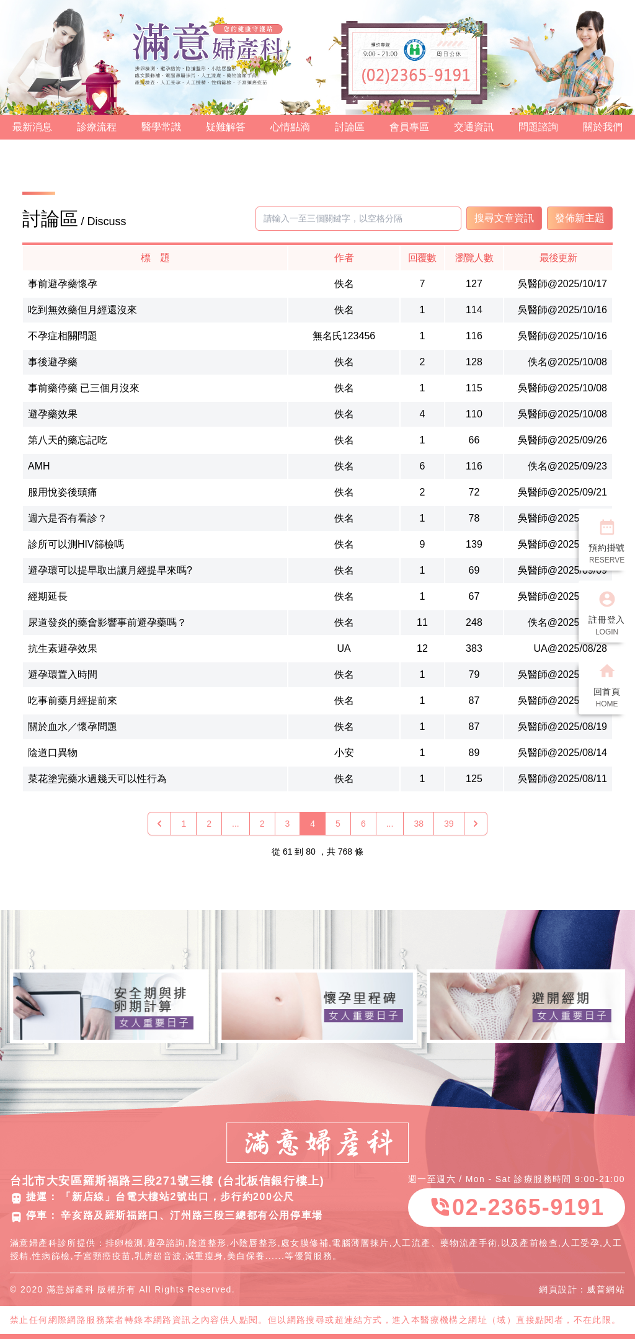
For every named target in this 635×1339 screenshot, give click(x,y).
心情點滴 (290, 127)
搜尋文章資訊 (504, 218)
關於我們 (603, 127)
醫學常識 (161, 127)
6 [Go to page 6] (363, 824)
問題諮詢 (538, 127)
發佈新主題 (580, 218)
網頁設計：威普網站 (582, 1289)
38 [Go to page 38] (419, 824)
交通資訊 (474, 127)
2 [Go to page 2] (208, 824)
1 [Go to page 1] (183, 824)
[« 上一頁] (159, 823)
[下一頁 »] (475, 823)
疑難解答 (226, 127)
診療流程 (97, 127)
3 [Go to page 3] (287, 824)
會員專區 (409, 127)
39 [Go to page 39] (449, 824)
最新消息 (32, 127)
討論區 (350, 127)
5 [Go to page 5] (337, 824)
